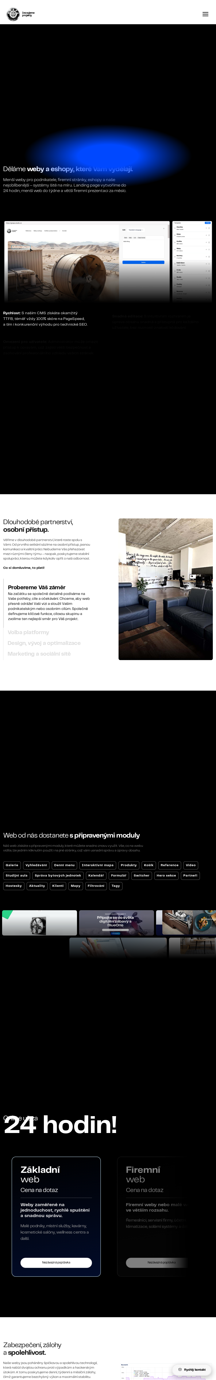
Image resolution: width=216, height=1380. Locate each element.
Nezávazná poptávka (99, 1262)
